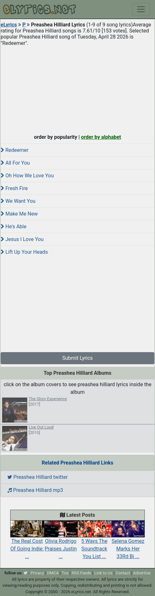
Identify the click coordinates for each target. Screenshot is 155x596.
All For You (15, 163)
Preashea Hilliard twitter (37, 477)
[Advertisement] (77, 88)
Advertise (142, 573)
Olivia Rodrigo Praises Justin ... (61, 542)
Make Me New (19, 214)
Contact (122, 573)
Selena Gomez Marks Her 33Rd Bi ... (128, 542)
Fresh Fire (14, 188)
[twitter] (25, 573)
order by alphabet (101, 137)
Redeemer (14, 150)
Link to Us (103, 573)
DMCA (53, 573)
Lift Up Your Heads (24, 252)
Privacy (37, 573)
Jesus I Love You (22, 239)
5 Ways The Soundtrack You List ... (94, 542)
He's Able (13, 226)
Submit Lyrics (77, 358)
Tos (65, 573)
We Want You (18, 201)
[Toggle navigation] (141, 9)
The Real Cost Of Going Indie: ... (27, 542)
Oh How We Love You (27, 176)
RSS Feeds (82, 573)
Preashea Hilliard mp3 (35, 490)
